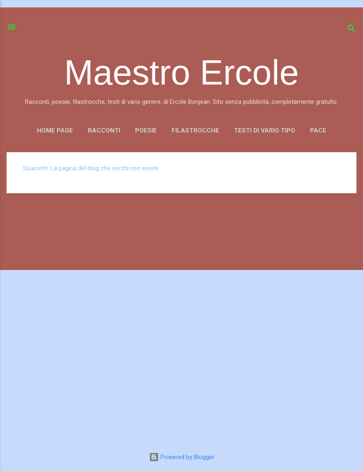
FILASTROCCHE (195, 130)
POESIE (146, 130)
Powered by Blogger (181, 457)
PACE (318, 130)
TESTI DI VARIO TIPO (264, 130)
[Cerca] (351, 29)
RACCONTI (104, 130)
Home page (55, 130)
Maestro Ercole (181, 72)
